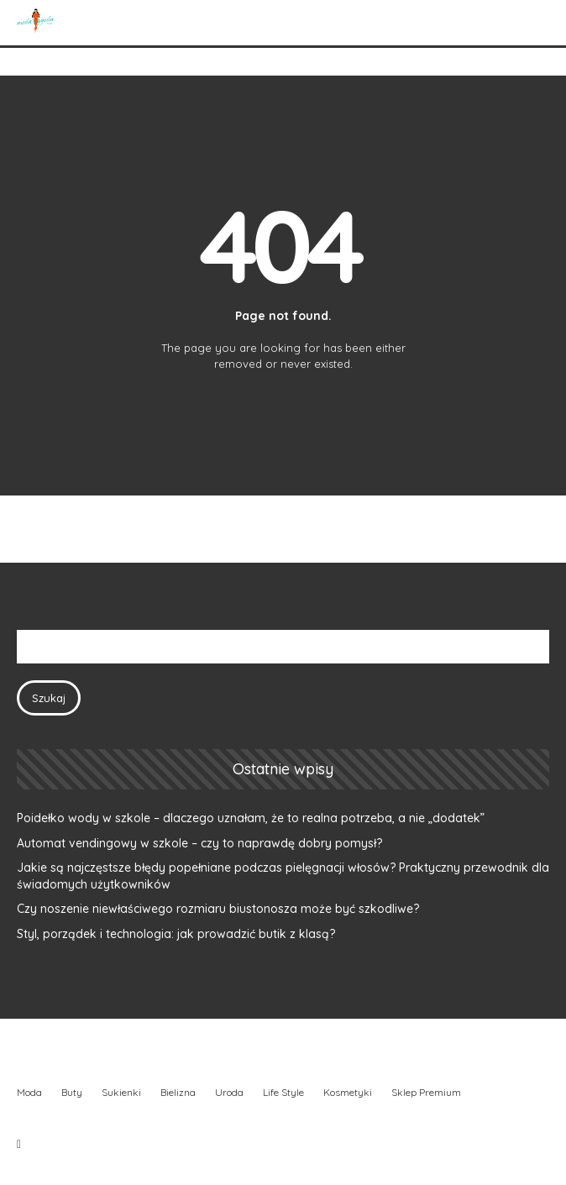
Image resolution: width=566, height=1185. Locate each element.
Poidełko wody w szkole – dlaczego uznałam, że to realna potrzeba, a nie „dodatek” (251, 818)
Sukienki (121, 1092)
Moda (29, 1092)
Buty (71, 1092)
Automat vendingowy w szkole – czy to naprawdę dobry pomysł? (199, 843)
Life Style (283, 1092)
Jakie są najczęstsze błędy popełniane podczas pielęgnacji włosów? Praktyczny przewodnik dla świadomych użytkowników (283, 876)
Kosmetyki (347, 1092)
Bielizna (178, 1092)
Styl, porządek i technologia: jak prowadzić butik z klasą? (176, 933)
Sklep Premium (426, 1092)
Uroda (229, 1092)
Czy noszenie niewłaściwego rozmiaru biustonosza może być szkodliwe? (218, 908)
